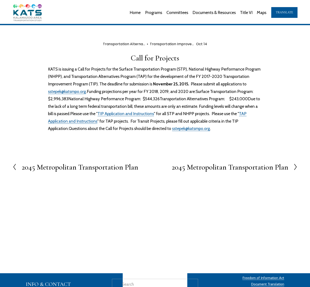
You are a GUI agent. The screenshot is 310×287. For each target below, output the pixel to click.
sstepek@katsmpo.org (67, 91)
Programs (153, 12)
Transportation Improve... (172, 44)
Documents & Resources (214, 12)
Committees (177, 12)
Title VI (246, 12)
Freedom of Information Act (263, 278)
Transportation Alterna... (124, 44)
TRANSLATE (284, 12)
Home (135, 12)
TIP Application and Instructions (126, 113)
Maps (261, 12)
